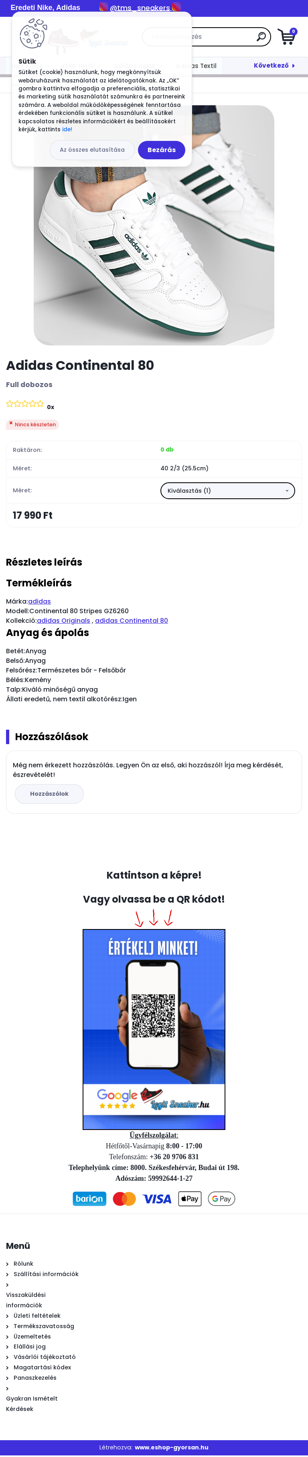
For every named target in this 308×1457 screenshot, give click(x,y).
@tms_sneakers (140, 8)
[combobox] (227, 491)
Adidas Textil (196, 66)
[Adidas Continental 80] (154, 225)
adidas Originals (63, 622)
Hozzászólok (50, 795)
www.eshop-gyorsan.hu (172, 1449)
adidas (39, 603)
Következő (271, 65)
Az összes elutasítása (92, 150)
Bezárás (162, 150)
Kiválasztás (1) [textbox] (189, 492)
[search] (250, 40)
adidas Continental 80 (131, 622)
